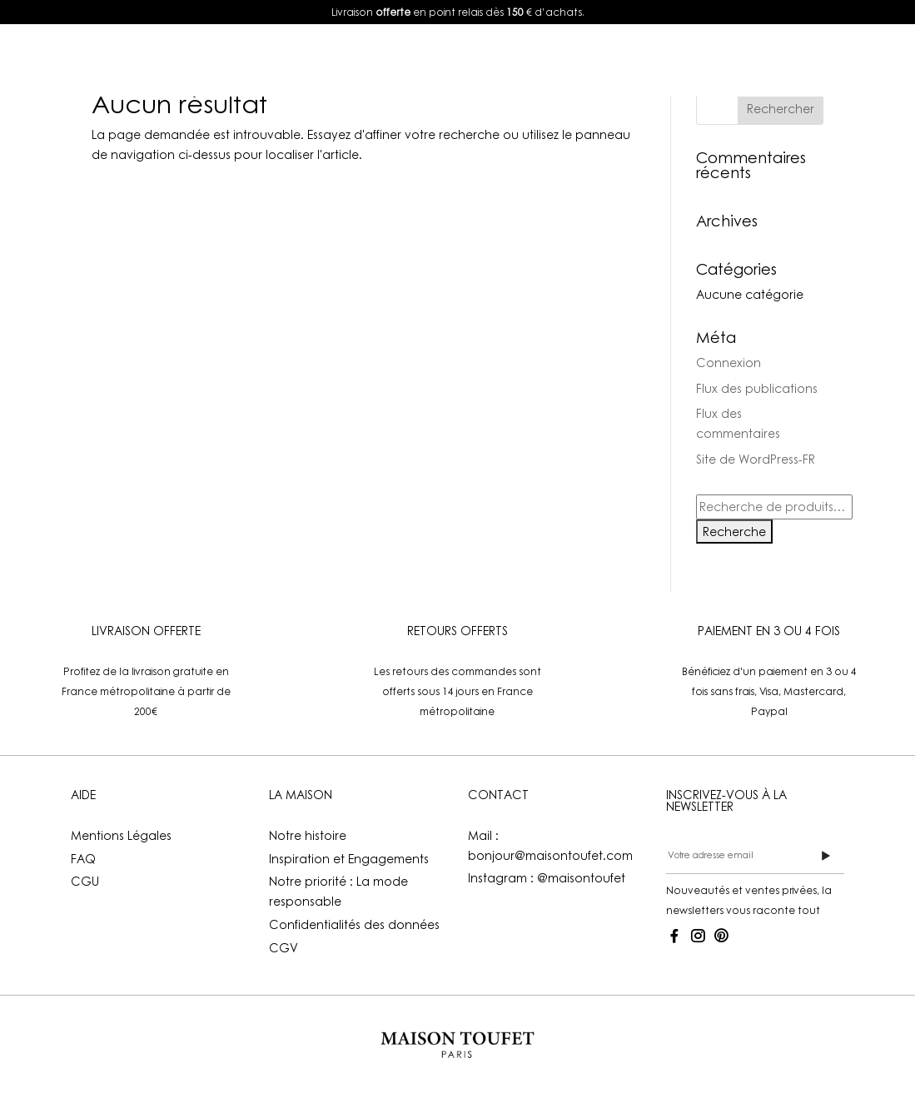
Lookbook (367, 59)
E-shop (266, 59)
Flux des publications (757, 388)
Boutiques (578, 59)
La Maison (464, 59)
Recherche (734, 531)
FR (789, 59)
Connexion (728, 362)
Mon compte (684, 59)
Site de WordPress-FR (755, 459)
